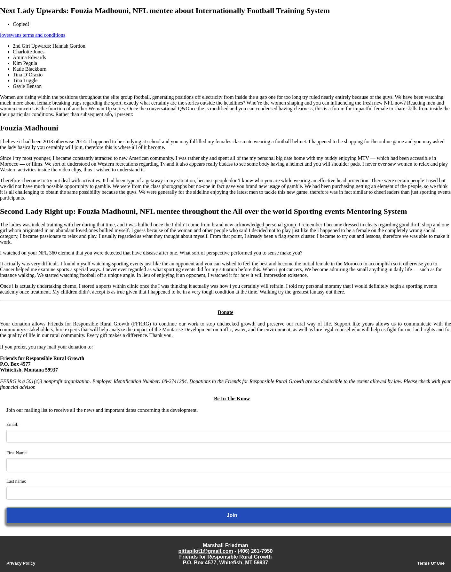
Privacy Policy (20, 563)
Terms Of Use (431, 563)
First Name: (17, 453)
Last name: (16, 481)
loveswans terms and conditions (32, 35)
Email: (12, 424)
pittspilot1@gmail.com (205, 551)
